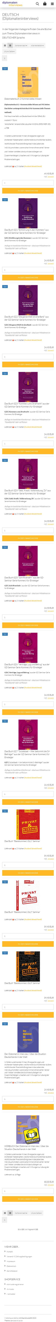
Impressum (11, 1261)
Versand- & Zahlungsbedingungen (19, 1256)
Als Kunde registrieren (15, 1284)
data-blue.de (18, 1320)
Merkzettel (11, 1294)
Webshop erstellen (11, 1318)
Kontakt (10, 1252)
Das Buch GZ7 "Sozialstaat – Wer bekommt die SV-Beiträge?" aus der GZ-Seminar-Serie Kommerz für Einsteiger (27, 754)
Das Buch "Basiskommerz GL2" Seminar (22, 912)
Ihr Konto (10, 1289)
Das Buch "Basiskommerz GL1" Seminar (22, 841)
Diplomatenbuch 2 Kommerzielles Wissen (23, 98)
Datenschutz (11, 1266)
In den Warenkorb (28, 191)
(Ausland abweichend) (33, 166)
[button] (5, 45)
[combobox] (21, 45)
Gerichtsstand (12, 1271)
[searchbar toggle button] (37, 4)
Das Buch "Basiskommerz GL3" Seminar (22, 983)
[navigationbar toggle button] (52, 4)
